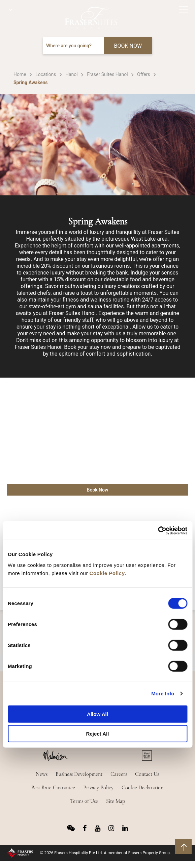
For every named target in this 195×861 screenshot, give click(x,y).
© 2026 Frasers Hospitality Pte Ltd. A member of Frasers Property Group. (105, 853)
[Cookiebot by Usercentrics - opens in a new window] (157, 530)
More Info (162, 693)
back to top (184, 847)
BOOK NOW (128, 46)
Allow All (97, 714)
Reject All (97, 734)
